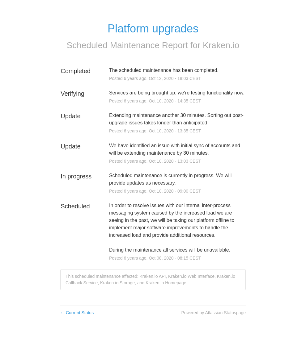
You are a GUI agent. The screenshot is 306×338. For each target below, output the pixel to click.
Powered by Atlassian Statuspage (213, 312)
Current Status (77, 312)
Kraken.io (221, 45)
